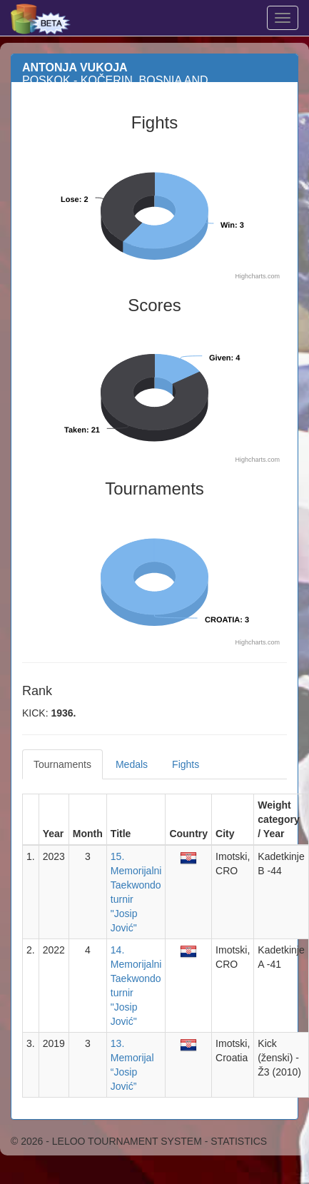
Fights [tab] (185, 764)
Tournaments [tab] (62, 764)
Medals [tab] (132, 764)
